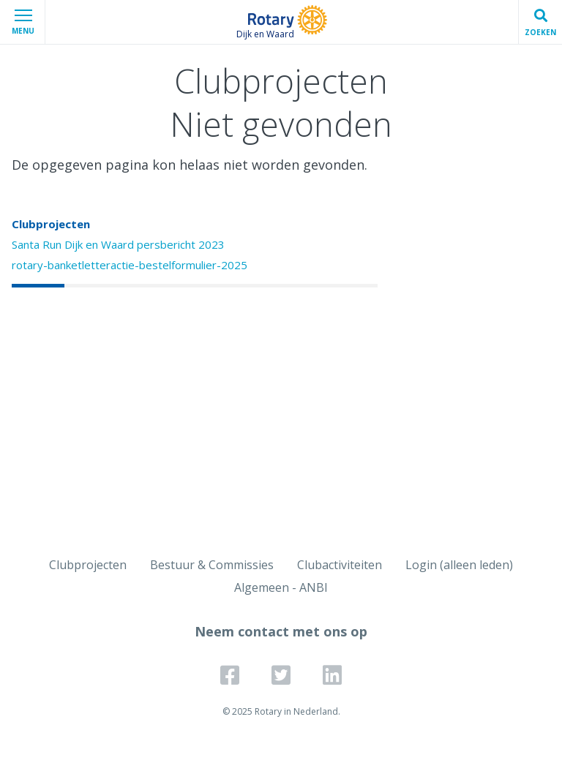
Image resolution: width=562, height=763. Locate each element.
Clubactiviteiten (339, 565)
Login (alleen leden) (459, 565)
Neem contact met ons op (281, 631)
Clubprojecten (51, 224)
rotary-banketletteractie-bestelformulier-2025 (129, 265)
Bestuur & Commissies (212, 565)
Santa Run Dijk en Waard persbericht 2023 (118, 244)
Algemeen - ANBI (281, 587)
